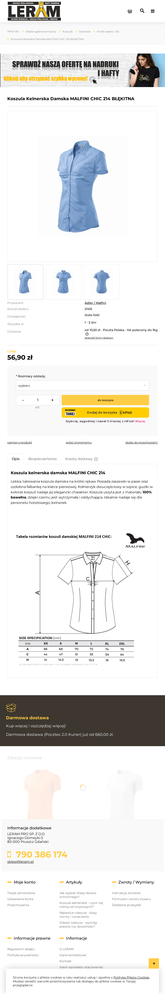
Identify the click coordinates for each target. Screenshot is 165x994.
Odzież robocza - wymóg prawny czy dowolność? (78, 924)
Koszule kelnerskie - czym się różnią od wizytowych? (81, 905)
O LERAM (67, 949)
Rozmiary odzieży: (31, 376)
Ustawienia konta (20, 899)
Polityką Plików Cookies (131, 977)
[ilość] (38, 400)
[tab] (15, 459)
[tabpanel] (82, 571)
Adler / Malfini (95, 303)
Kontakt (66, 961)
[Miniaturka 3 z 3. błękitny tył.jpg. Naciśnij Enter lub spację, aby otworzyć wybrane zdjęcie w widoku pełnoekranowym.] (101, 282)
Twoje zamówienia (21, 893)
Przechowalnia (18, 905)
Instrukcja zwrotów (126, 893)
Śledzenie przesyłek (126, 905)
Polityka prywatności (23, 955)
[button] (19, 442)
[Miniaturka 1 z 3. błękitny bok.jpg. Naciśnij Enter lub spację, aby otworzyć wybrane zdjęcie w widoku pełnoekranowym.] (25, 282)
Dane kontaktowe (73, 955)
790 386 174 (40, 854)
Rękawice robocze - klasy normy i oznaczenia (78, 915)
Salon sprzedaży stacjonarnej (81, 967)
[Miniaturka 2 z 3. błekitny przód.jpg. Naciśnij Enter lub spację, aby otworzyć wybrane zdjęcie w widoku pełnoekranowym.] (63, 282)
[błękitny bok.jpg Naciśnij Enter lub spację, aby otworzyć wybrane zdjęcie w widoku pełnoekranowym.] (82, 186)
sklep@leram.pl (20, 862)
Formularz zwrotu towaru (131, 899)
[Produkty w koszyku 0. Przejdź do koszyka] (130, 11)
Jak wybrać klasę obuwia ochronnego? (78, 895)
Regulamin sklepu (20, 949)
